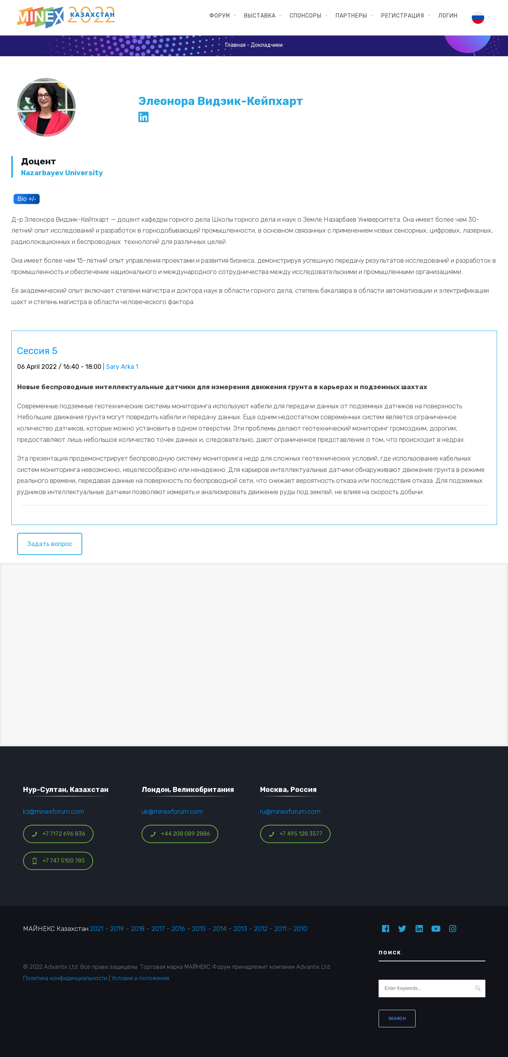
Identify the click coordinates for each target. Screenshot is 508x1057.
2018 (138, 928)
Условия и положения (140, 978)
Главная (235, 45)
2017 (158, 928)
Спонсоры (306, 15)
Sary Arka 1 (122, 366)
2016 (178, 928)
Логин (448, 15)
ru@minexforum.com (290, 811)
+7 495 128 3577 (295, 834)
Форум (219, 15)
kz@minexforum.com (53, 811)
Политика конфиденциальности (65, 978)
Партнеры (351, 15)
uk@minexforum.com (172, 811)
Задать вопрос (49, 544)
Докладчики (267, 45)
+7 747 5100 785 (58, 861)
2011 (280, 928)
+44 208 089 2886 (180, 834)
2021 (96, 928)
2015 (199, 928)
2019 (117, 928)
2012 (260, 928)
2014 (220, 928)
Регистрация (402, 15)
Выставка (260, 15)
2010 (300, 928)
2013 (240, 928)
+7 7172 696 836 (58, 834)
